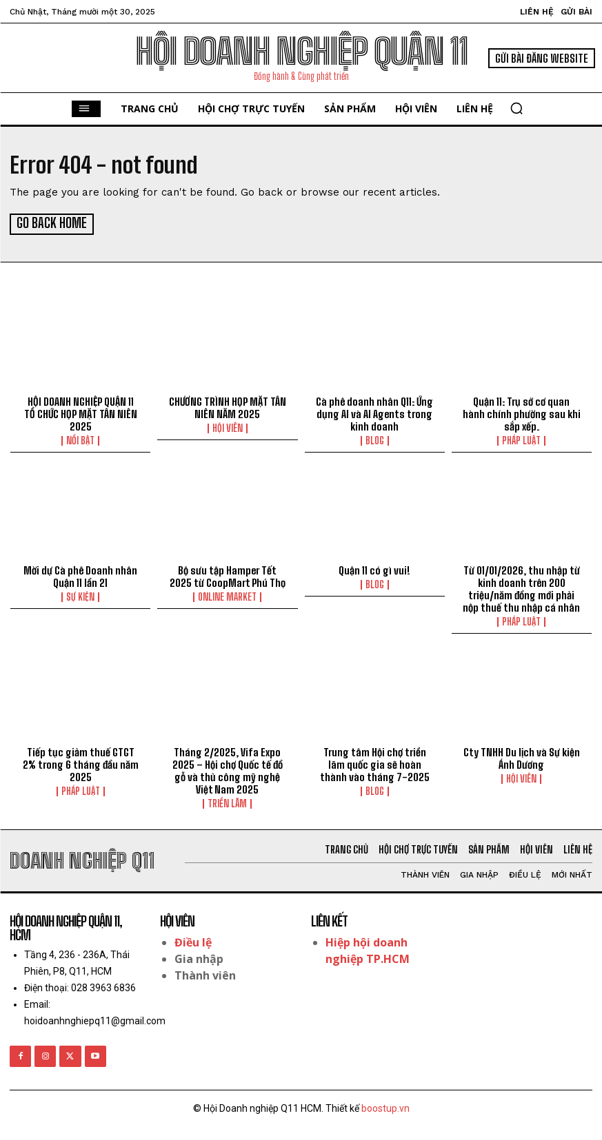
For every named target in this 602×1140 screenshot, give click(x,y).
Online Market (227, 596)
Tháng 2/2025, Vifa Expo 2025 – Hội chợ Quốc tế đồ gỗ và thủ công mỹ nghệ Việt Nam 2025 (227, 769)
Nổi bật (80, 439)
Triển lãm (227, 802)
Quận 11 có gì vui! (374, 569)
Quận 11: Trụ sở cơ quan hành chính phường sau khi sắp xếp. (522, 412)
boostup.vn (385, 1106)
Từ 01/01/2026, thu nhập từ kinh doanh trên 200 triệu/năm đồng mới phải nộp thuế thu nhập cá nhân (521, 587)
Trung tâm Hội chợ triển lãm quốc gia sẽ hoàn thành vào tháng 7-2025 (375, 763)
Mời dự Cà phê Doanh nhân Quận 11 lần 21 (80, 575)
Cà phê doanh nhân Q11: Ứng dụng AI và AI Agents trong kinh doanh (374, 412)
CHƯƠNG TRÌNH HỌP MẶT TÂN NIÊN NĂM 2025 (227, 406)
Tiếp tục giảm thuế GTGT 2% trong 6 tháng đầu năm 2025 (81, 763)
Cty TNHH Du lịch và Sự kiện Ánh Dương (521, 757)
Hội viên (227, 427)
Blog (374, 439)
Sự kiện (80, 596)
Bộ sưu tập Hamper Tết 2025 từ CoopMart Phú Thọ (227, 575)
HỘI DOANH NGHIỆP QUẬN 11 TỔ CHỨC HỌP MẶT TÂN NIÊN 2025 (80, 412)
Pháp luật (521, 439)
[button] (516, 108)
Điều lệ (193, 941)
